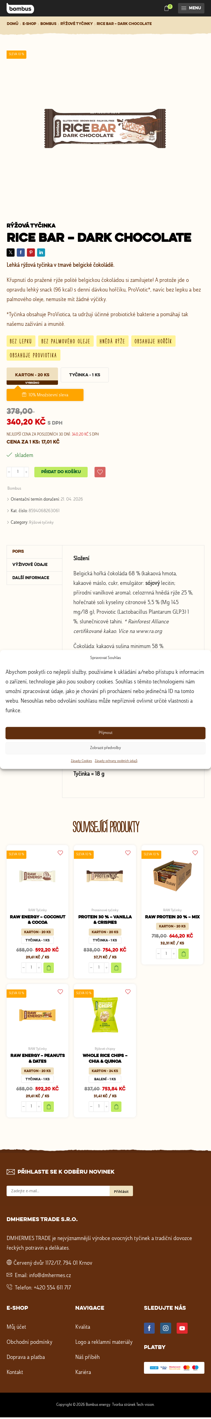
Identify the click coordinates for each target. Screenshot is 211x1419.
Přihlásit (121, 1192)
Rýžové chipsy (105, 1050)
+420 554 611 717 (52, 1289)
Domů (12, 24)
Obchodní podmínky (29, 1344)
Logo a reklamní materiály (104, 1344)
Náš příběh (87, 1359)
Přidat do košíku (61, 472)
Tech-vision (145, 1406)
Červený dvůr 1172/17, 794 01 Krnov (52, 1264)
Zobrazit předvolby (105, 748)
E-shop (29, 24)
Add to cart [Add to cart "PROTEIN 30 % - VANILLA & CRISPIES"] (116, 969)
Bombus (48, 24)
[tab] (34, 552)
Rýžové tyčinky (76, 24)
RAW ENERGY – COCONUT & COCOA (37, 921)
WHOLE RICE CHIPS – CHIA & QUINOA (105, 1060)
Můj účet (16, 1328)
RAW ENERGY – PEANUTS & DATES (37, 1060)
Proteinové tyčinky (105, 911)
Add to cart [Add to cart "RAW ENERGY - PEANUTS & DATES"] (48, 1108)
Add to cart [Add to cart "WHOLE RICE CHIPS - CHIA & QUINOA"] (116, 1108)
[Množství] (18, 472)
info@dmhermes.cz (50, 1277)
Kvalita (82, 1328)
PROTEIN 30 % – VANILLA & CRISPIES (105, 921)
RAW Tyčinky (37, 911)
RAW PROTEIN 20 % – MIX (172, 918)
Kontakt (15, 1374)
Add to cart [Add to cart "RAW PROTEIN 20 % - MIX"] (183, 954)
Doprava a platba (26, 1359)
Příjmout (105, 733)
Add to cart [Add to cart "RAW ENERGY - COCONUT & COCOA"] (48, 969)
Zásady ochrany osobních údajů (116, 761)
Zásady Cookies (81, 761)
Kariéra (83, 1374)
